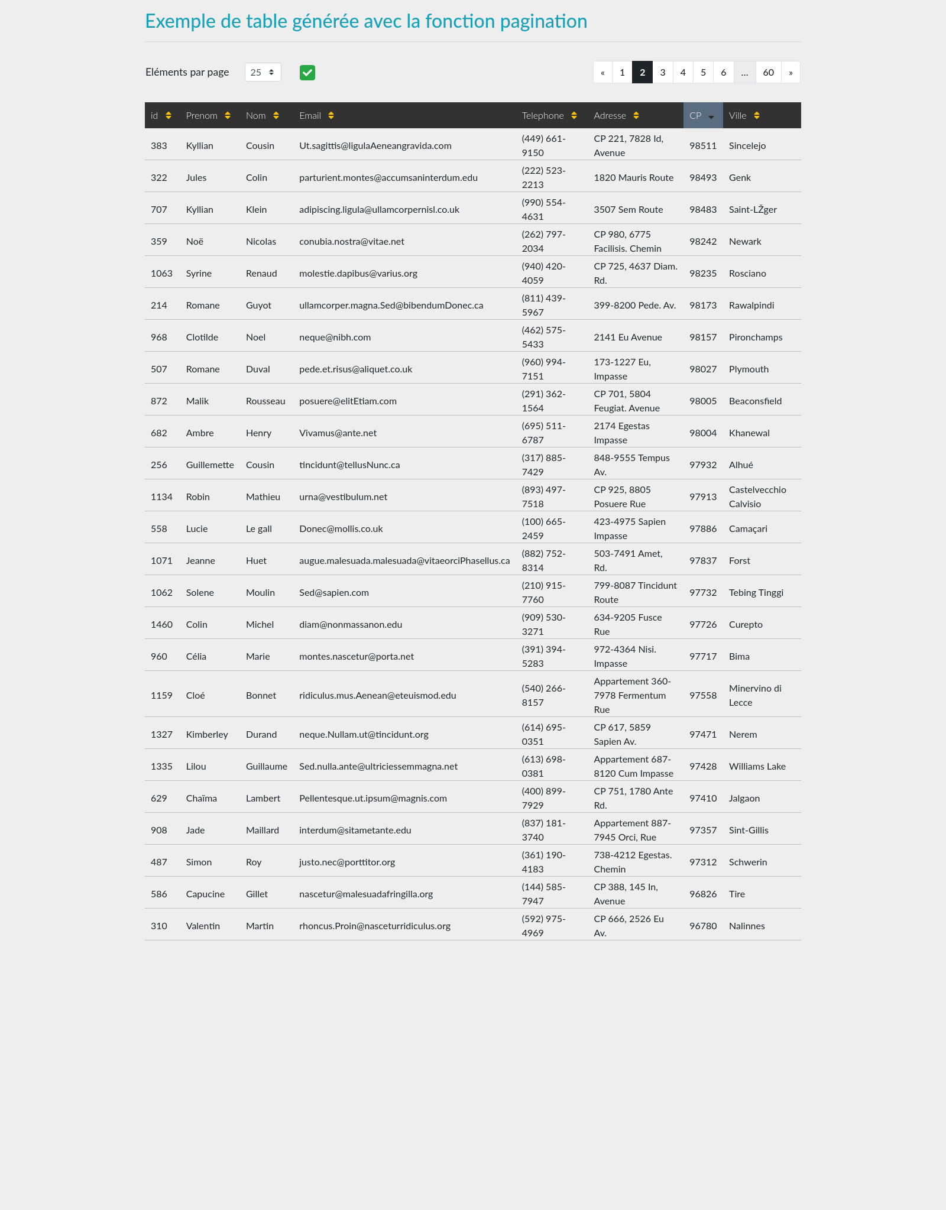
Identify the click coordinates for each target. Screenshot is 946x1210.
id (161, 115)
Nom (262, 115)
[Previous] (603, 72)
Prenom (208, 115)
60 (769, 71)
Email (316, 115)
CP (701, 115)
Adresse (616, 115)
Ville (744, 115)
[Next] (791, 72)
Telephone (550, 115)
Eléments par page (187, 72)
